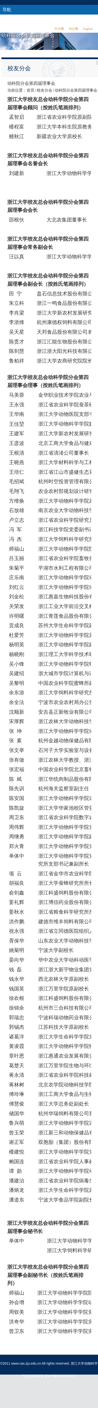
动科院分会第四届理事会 (76, 90)
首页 (30, 90)
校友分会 (44, 90)
